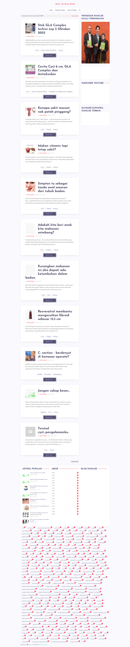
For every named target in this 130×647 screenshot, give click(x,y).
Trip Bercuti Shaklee (84, 630)
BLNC (50, 536)
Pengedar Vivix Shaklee (95, 592)
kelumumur (25, 566)
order (42, 580)
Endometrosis (57, 548)
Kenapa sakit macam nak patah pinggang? (54, 109)
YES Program (102, 639)
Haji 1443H (25, 557)
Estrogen (40, 551)
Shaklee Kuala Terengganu (70, 618)
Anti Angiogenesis (27, 531)
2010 (65, 508)
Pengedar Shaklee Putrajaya (29, 592)
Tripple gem (95, 630)
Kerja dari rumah (55, 566)
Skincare (86, 624)
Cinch (101, 539)
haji (102, 554)
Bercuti (43, 534)
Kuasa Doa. (34, 569)
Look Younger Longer (36, 571)
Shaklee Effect (48, 615)
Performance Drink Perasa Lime (43, 598)
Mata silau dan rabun (88, 571)
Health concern (60, 557)
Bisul (44, 536)
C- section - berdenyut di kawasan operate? (54, 354)
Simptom (71, 624)
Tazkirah (87, 627)
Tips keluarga (40, 630)
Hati (41, 557)
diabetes (49, 250)
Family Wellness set (58, 551)
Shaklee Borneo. (51, 612)
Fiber (68, 551)
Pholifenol (72, 598)
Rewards (100, 604)
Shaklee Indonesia (27, 618)
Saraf (47, 606)
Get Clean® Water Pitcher (73, 554)
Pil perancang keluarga (28, 601)
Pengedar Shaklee (71, 583)
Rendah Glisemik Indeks (57, 604)
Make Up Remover (60, 571)
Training (65, 630)
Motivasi (46, 577)
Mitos (30, 577)
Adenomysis (31, 528)
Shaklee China (87, 612)
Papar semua (75, 16)
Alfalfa (40, 374)
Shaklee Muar (74, 621)
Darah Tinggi (102, 542)
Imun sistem (64, 560)
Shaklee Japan (57, 618)
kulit (42, 569)
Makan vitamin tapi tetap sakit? (53, 147)
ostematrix (49, 580)
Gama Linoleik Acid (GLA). (49, 50)
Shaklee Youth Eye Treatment (50, 624)
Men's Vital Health (36, 574)
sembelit (60, 606)
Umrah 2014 (49, 633)
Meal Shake (25, 574)
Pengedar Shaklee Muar (95, 589)
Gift (83, 554)
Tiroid (58, 630)
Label (79, 569)
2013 (65, 501)
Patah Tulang (35, 583)
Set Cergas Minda (86, 606)
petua (64, 598)
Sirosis (79, 624)
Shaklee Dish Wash (37, 615)
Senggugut (69, 606)
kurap (58, 569)
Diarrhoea (97, 545)
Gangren (24, 554)
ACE (43, 295)
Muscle (64, 577)
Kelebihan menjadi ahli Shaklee (90, 563)
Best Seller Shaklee (78, 534)
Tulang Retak (25, 633)
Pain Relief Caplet (78, 580)
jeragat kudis (25, 563)
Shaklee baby (94, 609)
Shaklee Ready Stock (96, 621)
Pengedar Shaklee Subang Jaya (61, 592)
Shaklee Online (84, 621)
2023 (65, 475)
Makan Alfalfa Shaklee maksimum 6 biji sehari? (39, 487)
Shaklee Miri (63, 621)
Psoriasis (79, 601)
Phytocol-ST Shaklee (83, 598)
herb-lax (91, 557)
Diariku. (88, 545)
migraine (90, 574)
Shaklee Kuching (84, 618)
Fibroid (49, 129)
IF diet (56, 560)
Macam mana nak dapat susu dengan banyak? (39, 520)
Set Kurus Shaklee (27, 609)
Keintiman (66, 563)
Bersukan (59, 534)
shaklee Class (26, 615)
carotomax (39, 539)
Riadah (24, 606)
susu (47, 627)
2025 (65, 472)
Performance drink (27, 598)
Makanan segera (48, 571)
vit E (30, 636)
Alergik (80, 528)
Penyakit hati (66, 595)
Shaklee (85, 609)
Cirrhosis (33, 542)
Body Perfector (59, 536)
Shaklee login (42, 621)
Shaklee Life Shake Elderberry (98, 618)
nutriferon (88, 577)
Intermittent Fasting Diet (77, 560)
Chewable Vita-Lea (91, 539)
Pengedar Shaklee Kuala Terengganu (48, 589)
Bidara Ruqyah (26, 536)
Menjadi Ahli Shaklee (49, 574)
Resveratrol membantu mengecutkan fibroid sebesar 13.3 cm (55, 315)
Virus (106, 633)
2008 (65, 514)
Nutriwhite (97, 577)
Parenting (99, 580)
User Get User (91, 633)
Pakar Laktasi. (90, 580)
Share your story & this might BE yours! (39, 506)
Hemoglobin (82, 557)
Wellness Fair (75, 639)
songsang (100, 624)
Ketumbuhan (82, 566)
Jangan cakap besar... (54, 390)
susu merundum (64, 627)
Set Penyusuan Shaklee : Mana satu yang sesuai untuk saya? (39, 513)
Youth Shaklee (26, 641)
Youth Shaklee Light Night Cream (41, 641)
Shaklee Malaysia (53, 621)
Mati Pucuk (100, 571)
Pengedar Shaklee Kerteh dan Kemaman (71, 586)
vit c (24, 636)
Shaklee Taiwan (26, 624)
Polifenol (39, 601)
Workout (93, 639)
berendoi (51, 534)
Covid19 (87, 542)
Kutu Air (71, 569)
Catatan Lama (74, 461)
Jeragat (101, 560)
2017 (65, 490)
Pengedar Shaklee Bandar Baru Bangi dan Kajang (90, 583)
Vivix (24, 639)
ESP (88, 548)
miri (24, 577)
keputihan (45, 566)
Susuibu (73, 627)
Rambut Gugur (37, 604)
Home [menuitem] (51, 10)
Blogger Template (43, 644)
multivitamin (55, 577)
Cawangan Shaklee (49, 539)
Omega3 (34, 580)
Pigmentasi (94, 598)
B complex (48, 374)
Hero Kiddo (39, 560)
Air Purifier (58, 528)
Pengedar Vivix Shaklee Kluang (29, 595)
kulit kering (49, 569)
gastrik (39, 554)
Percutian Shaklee (97, 595)
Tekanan (95, 627)
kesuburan (66, 566)
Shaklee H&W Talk (80, 615)
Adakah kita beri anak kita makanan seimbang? (55, 228)
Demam (24, 545)
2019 (65, 485)
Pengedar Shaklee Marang (66, 589)
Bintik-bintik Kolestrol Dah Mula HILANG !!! (38, 500)
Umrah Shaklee (72, 633)
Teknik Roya (103, 627)
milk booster (99, 574)
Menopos (60, 574)
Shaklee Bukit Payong (64, 612)
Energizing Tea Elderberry (69, 548)
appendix (43, 412)
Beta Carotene (98, 534)
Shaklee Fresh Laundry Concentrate (64, 615)
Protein (71, 601)
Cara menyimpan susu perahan (37, 472)
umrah (41, 633)
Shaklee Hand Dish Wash (94, 615)
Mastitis (78, 571)
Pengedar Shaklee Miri (81, 589)
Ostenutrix (58, 580)
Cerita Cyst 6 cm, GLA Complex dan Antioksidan (54, 70)
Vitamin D (84, 636)
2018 (65, 488)
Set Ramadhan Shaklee (54, 609)
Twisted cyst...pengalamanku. (53, 430)
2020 (65, 483)
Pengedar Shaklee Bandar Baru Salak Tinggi (32, 586)
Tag (80, 627)
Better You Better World (65, 4)
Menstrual (68, 574)
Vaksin (99, 633)
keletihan (103, 563)
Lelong (106, 569)
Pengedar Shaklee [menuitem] (60, 10)
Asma (68, 531)
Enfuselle (82, 548)
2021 (65, 480)
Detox (54, 545)
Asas (62, 531)
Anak (94, 528)
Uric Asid (82, 633)
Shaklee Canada (76, 612)
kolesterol (25, 569)
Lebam (92, 569)
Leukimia (25, 571)
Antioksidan (37, 531)
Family (48, 551)
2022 (65, 477)
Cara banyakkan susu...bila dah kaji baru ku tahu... (38, 493)
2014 (65, 498)
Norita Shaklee (30, 36)
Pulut (93, 601)
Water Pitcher (44, 639)
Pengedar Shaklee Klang (90, 586)
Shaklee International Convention (42, 618)
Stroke (24, 627)
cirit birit (25, 542)
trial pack (73, 630)
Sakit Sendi (39, 606)
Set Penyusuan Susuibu (40, 609)
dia (60, 545)
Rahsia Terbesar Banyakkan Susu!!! (38, 479)
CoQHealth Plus (78, 542)
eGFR (41, 548)
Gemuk (53, 554)
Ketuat (74, 566)
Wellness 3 (65, 639)
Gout (89, 554)
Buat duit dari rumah (92, 536)
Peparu (75, 595)
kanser (61, 50)
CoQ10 (69, 542)
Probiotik (56, 601)
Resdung (77, 604)
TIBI (32, 630)
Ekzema (48, 548)
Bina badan (36, 536)
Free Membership (85, 551)
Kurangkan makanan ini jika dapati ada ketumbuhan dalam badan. (47, 272)
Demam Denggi (34, 545)
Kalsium (42, 563)
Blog (31, 644)
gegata (46, 554)
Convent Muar (50, 542)
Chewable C (80, 539)
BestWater (89, 534)
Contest (41, 542)
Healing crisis (49, 557)
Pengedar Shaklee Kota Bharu (29, 589)
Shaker (78, 609)
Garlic (32, 554)
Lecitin (99, 569)
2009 (65, 511)
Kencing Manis (36, 566)
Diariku (49, 167)
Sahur (31, 606)
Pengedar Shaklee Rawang (45, 592)
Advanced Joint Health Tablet (45, 528)
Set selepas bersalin (68, 609)
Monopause (38, 577)
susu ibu (54, 627)
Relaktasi (46, 604)
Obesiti (105, 577)
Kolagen (103, 566)
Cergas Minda (70, 539)
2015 (65, 496)
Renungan (69, 604)
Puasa (87, 601)
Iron (87, 560)
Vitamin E (93, 636)
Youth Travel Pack (75, 641)
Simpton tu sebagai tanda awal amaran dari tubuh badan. (52, 187)
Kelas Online (75, 563)
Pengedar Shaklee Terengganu (79, 592)
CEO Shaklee (60, 539)
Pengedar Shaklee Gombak (52, 586)
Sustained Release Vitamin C (36, 627)
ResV (84, 604)
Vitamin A (57, 636)
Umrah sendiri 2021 (60, 633)
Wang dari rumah (33, 639)
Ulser (34, 633)
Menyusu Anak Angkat (79, 574)
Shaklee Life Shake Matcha (29, 621)
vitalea (48, 636)
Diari (74, 545)
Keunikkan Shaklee (94, 566)
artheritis (55, 531)
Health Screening (71, 557)
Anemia (101, 528)
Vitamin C (76, 636)
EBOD (35, 548)
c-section (103, 536)
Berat (37, 534)
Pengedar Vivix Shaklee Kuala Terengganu (61, 91)
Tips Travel (50, 630)
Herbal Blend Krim (102, 557)
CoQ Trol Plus (60, 542)
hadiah (96, 554)
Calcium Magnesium (27, 539)
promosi (64, 601)
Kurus (64, 569)
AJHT (73, 528)
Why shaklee (84, 639)
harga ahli (34, 557)
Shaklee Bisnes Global (27, 612)
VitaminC (101, 636)
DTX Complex (26, 548)
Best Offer (68, 534)
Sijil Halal (63, 624)
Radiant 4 (100, 601)
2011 (65, 506)
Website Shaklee (55, 639)
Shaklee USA (36, 624)
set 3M (77, 606)
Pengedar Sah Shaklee (58, 583)
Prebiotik (47, 601)
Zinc (84, 641)
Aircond (66, 528)
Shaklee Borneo (40, 612)
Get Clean (61, 554)
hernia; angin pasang (27, 560)
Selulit (53, 606)
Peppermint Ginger (85, 595)
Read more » (50, 55)
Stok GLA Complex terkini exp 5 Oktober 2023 (54, 29)
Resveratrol (92, 604)
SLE (93, 624)
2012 (65, 503)
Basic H (103, 531)
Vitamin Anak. (66, 636)
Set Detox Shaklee (98, 606)
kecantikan (57, 563)
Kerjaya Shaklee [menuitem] (72, 10)
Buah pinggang (80, 536)
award (75, 531)
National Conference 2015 (75, 577)
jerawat (34, 563)
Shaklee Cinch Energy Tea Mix (101, 612)
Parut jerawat (26, 583)
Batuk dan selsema (27, 534)
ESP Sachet (96, 548)
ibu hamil (48, 560)
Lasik (85, 569)
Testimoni (25, 630)
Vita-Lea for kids (39, 636)
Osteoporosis (67, 580)
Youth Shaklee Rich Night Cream (60, 641)
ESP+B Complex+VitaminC (29, 551)
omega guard (26, 580)
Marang (70, 571)
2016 (65, 493)
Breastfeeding (57, 374)
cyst (37, 50)
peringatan (56, 598)
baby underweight (94, 531)
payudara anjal (46, 583)
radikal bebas (26, 604)
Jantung (94, 560)
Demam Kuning (45, 545)
